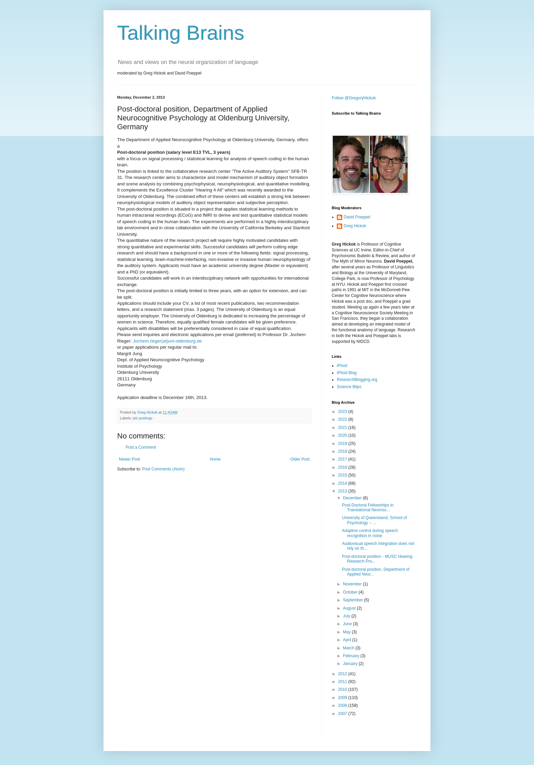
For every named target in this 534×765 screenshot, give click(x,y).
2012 (343, 673)
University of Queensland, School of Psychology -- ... (374, 520)
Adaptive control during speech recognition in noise (370, 533)
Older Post (300, 459)
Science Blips (349, 386)
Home (215, 459)
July (347, 616)
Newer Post (129, 459)
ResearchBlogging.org (357, 379)
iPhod (342, 365)
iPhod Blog (347, 372)
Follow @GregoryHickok (354, 98)
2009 (343, 697)
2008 (343, 705)
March (349, 648)
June (348, 623)
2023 (343, 411)
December (353, 498)
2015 (343, 475)
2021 (343, 427)
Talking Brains (181, 32)
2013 (343, 491)
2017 (343, 459)
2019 (343, 443)
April (347, 639)
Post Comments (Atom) (163, 469)
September (353, 600)
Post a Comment (141, 447)
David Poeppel (357, 217)
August (350, 608)
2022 (343, 419)
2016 (343, 467)
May (347, 632)
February (351, 655)
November (353, 584)
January (351, 663)
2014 (343, 483)
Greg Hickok (355, 225)
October (351, 592)
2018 (343, 451)
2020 (343, 435)
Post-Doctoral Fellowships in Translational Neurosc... (367, 507)
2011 (343, 681)
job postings (143, 418)
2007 (343, 713)
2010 (343, 689)
